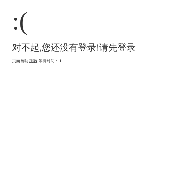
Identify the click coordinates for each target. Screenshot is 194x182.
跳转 (33, 61)
